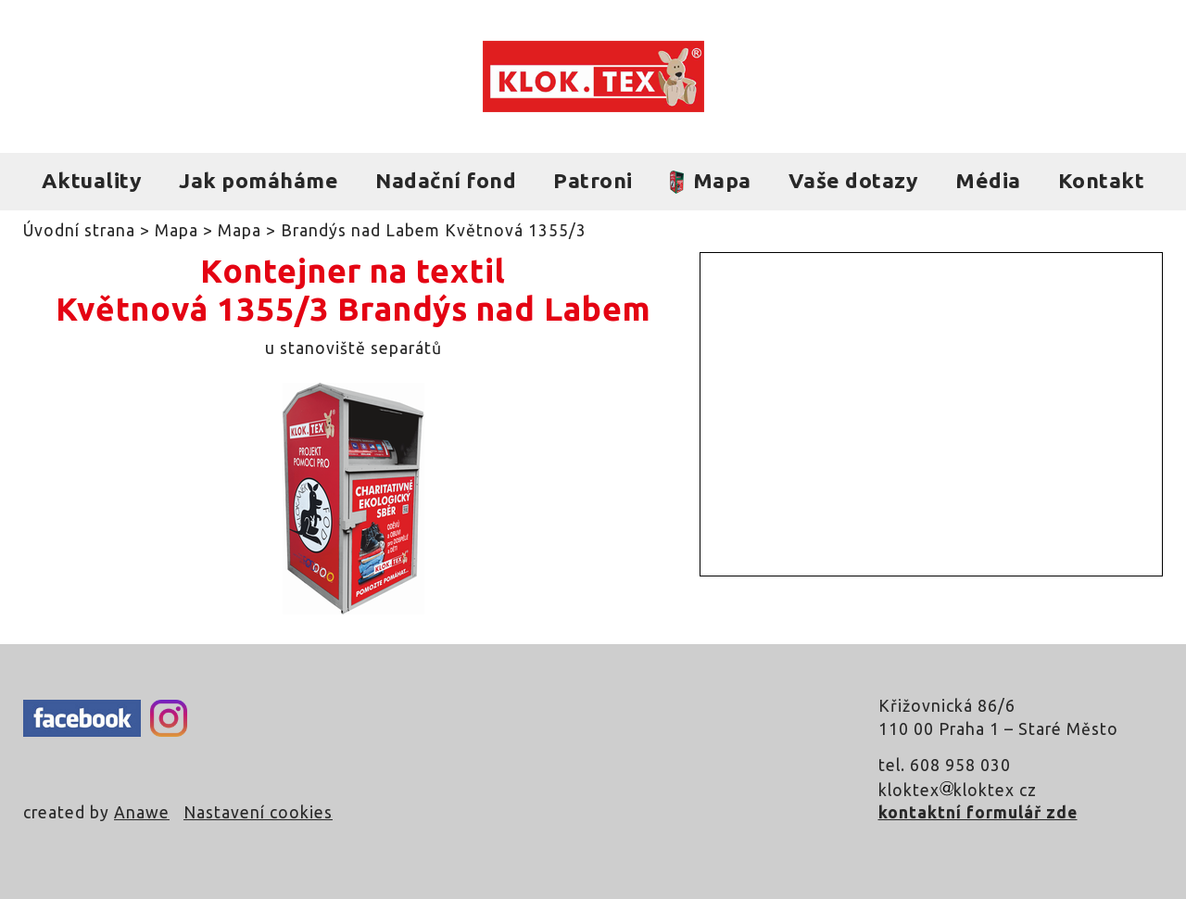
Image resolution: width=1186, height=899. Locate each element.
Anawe (142, 812)
